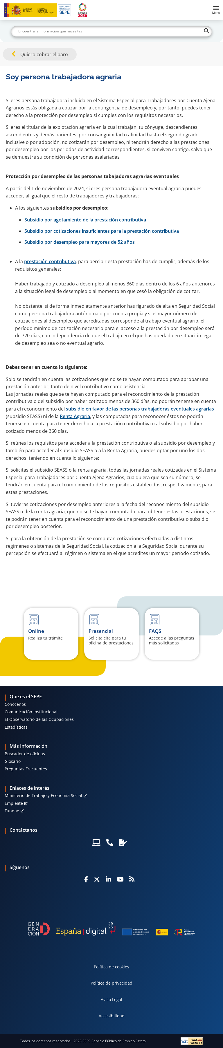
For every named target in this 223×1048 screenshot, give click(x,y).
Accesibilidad (112, 1015)
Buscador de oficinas (25, 753)
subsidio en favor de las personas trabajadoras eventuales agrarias (139, 409)
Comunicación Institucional (31, 711)
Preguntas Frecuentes (26, 769)
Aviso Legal (111, 999)
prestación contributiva (50, 261)
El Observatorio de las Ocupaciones (39, 719)
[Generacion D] (111, 928)
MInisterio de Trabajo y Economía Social (43, 795)
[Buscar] (111, 31)
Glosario (13, 761)
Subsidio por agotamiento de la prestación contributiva (85, 220)
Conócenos (15, 704)
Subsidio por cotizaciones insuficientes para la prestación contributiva (101, 231)
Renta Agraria (75, 416)
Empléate (14, 803)
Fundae (12, 811)
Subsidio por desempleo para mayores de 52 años (79, 242)
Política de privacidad (111, 983)
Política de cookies (111, 967)
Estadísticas (16, 727)
